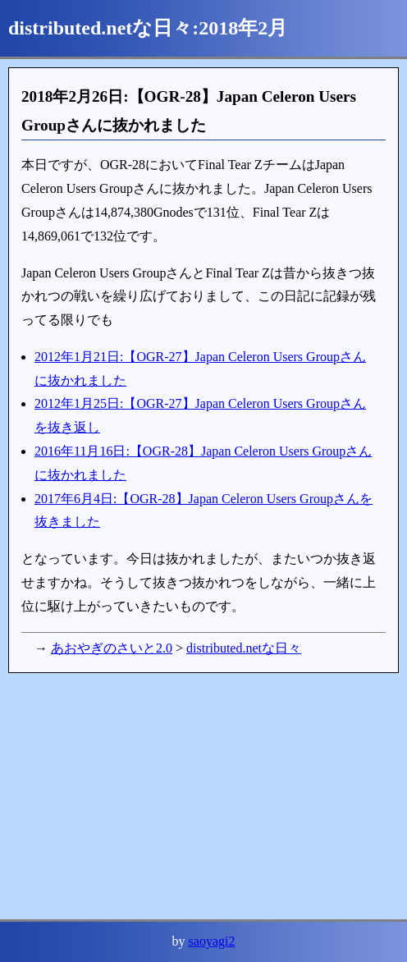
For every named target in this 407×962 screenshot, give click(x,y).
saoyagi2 (212, 941)
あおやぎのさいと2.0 (111, 648)
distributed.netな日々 (243, 648)
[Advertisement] (203, 796)
